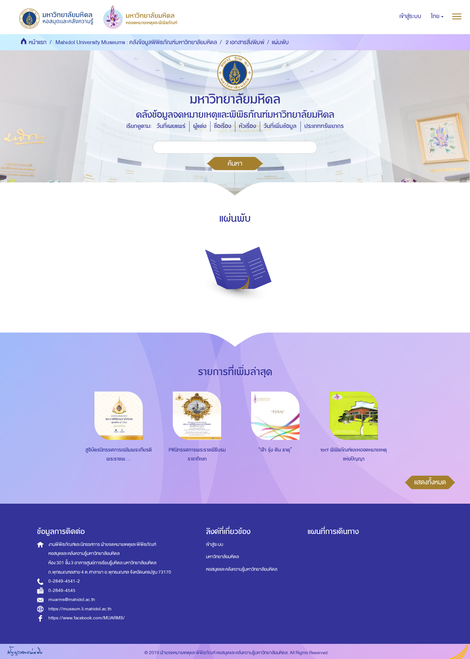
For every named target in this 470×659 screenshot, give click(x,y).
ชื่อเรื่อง (222, 126)
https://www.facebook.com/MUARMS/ (86, 618)
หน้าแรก (38, 42)
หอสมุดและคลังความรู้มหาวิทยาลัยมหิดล (241, 569)
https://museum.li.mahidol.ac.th (80, 609)
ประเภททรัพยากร (324, 126)
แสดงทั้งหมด (430, 482)
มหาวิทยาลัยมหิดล (222, 557)
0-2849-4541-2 (64, 581)
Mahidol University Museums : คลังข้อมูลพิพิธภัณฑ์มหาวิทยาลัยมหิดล (136, 42)
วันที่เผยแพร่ (171, 126)
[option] (117, 435)
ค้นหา (235, 163)
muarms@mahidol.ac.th (71, 600)
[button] (437, 16)
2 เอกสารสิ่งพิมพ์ (245, 42)
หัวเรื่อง (247, 126)
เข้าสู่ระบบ (214, 544)
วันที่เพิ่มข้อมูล (280, 126)
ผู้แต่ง (199, 126)
